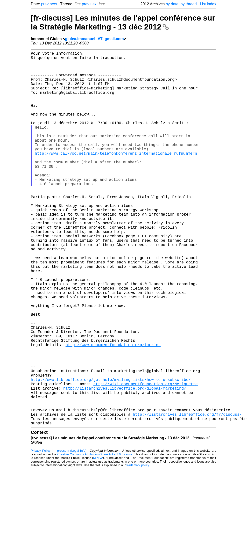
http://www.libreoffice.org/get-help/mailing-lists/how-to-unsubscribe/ (111, 453)
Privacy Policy (40, 534)
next (53, 4)
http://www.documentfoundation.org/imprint (113, 410)
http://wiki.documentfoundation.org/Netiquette (145, 458)
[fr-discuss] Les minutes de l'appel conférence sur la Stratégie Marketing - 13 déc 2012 (123, 22)
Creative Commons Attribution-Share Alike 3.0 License (94, 537)
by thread (189, 4)
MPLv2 (98, 541)
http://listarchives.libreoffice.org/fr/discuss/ (187, 495)
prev (45, 4)
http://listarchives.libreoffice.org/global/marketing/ (124, 463)
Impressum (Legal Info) (70, 534)
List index (208, 4)
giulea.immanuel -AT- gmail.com (94, 39)
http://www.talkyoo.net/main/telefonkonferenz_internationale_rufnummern (116, 176)
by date (172, 4)
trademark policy (138, 548)
